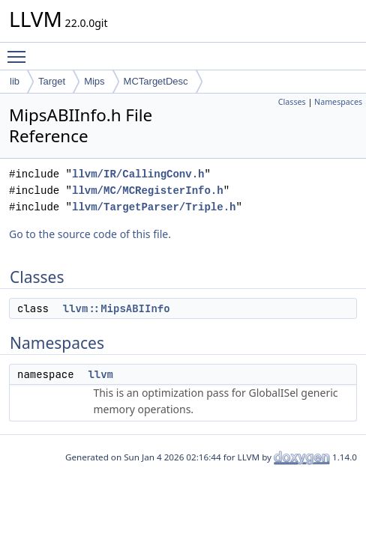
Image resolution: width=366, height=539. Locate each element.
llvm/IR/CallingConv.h (138, 174)
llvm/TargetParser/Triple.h (154, 207)
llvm (100, 374)
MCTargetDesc (156, 81)
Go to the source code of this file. (90, 234)
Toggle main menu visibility (20, 50)
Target (51, 81)
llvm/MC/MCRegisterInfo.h (148, 190)
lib (15, 81)
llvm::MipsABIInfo (116, 308)
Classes (292, 102)
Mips (94, 81)
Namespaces (338, 102)
